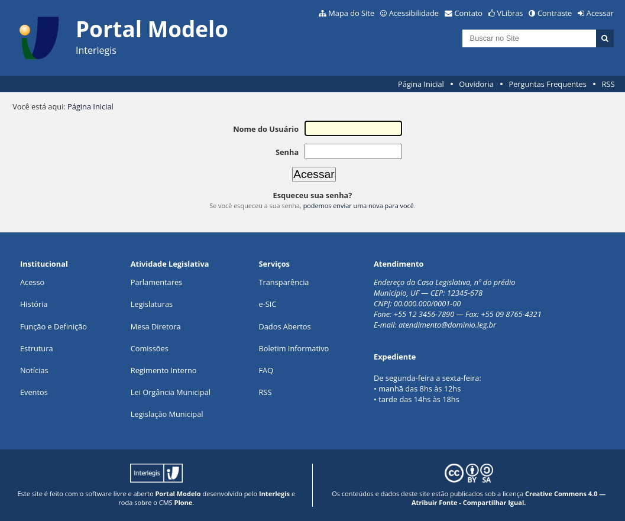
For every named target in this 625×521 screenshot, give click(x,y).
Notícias (34, 370)
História (34, 304)
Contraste (554, 13)
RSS (607, 84)
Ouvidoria (476, 84)
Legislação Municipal (167, 414)
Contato (469, 13)
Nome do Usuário (266, 129)
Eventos (34, 392)
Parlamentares (156, 282)
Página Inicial (421, 84)
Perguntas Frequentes (547, 84)
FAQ (265, 370)
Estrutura (36, 348)
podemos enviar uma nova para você (358, 205)
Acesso (32, 282)
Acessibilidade (414, 13)
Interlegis (274, 493)
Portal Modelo (177, 493)
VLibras (510, 13)
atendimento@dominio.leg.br (447, 324)
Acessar (600, 13)
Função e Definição (53, 326)
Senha (287, 152)
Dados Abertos (284, 326)
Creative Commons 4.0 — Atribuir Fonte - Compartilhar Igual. (508, 498)
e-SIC (267, 304)
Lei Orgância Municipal (171, 392)
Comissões (150, 348)
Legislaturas (152, 304)
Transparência (283, 282)
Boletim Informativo (293, 348)
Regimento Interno (164, 370)
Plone (183, 502)
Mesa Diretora (156, 326)
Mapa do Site (351, 13)
